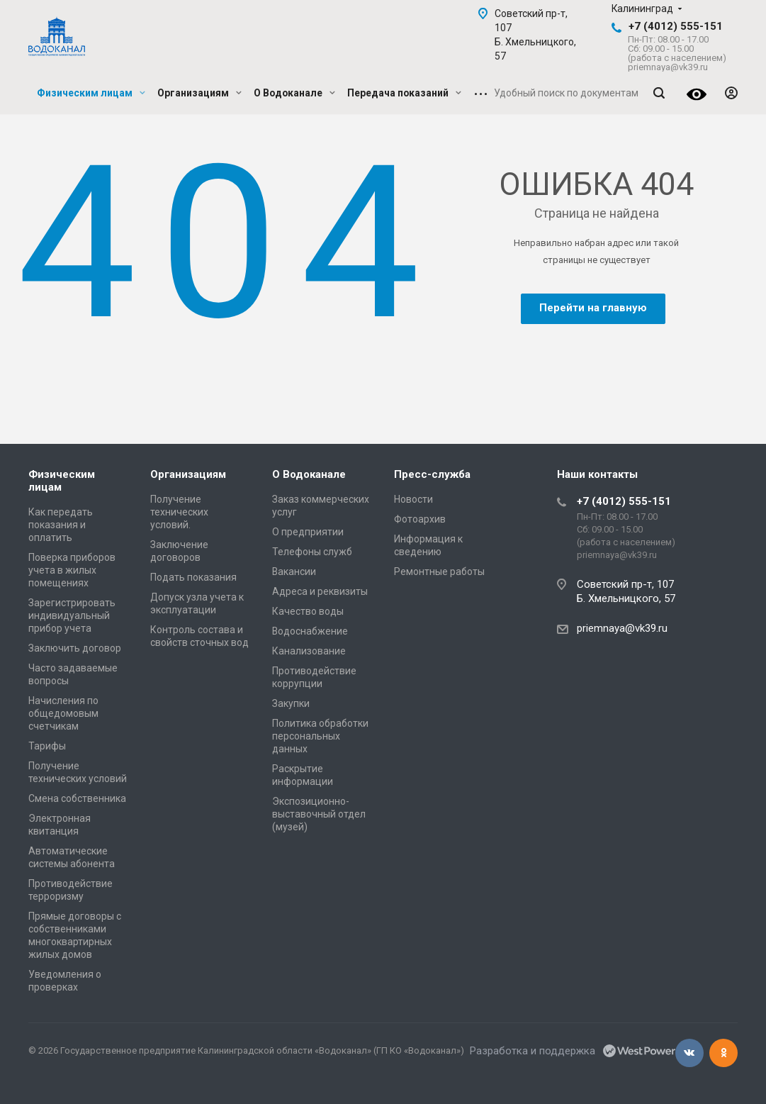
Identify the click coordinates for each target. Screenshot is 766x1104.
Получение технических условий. (179, 512)
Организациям (199, 93)
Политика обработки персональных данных (320, 736)
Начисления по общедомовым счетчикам (63, 713)
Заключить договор (74, 648)
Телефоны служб (312, 551)
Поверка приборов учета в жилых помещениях (72, 570)
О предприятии (308, 531)
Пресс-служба (432, 474)
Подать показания (193, 577)
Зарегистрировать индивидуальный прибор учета (72, 615)
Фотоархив (420, 519)
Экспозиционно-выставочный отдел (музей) (319, 814)
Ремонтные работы (439, 571)
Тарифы (47, 746)
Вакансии (294, 571)
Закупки (291, 703)
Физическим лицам (91, 93)
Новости (413, 499)
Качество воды (308, 611)
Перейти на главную (593, 307)
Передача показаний (404, 93)
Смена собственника (77, 798)
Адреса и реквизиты (320, 591)
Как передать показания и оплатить (60, 524)
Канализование (309, 651)
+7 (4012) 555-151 (676, 26)
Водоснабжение (310, 631)
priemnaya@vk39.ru (622, 628)
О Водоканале (294, 93)
